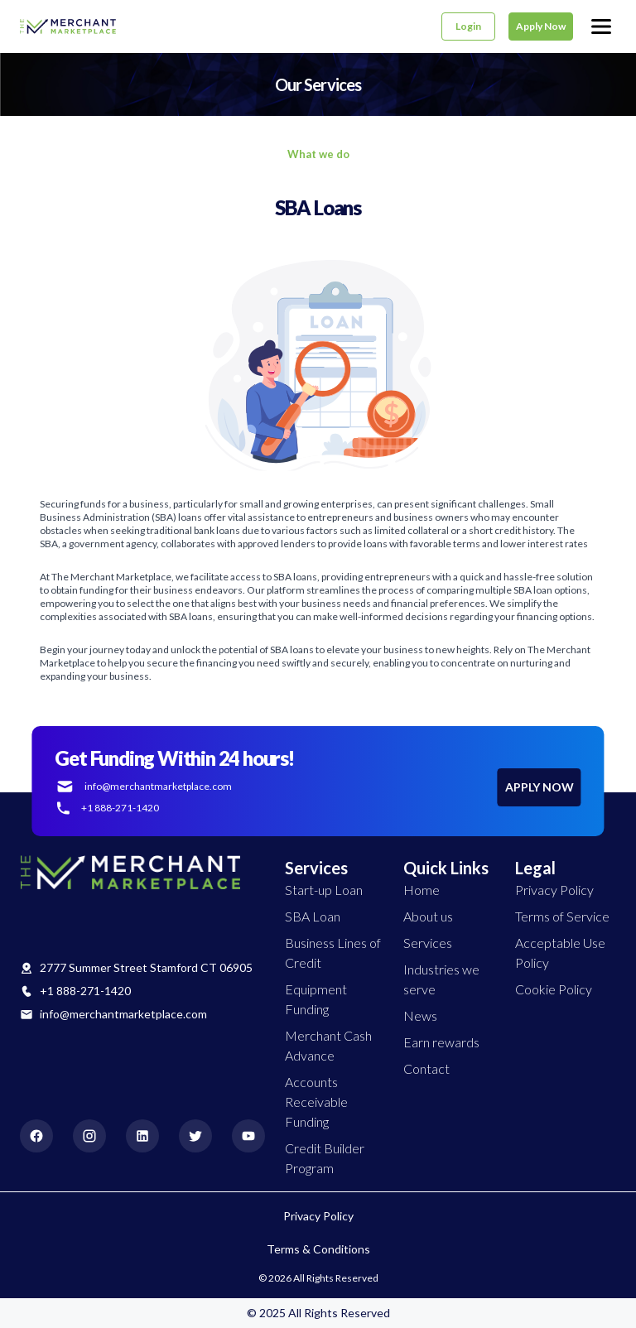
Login (468, 26)
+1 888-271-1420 (85, 991)
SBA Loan (312, 916)
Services (427, 942)
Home (421, 889)
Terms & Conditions (318, 1249)
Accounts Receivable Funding (316, 1101)
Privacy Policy (554, 889)
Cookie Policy (553, 989)
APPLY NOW (539, 787)
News (420, 1015)
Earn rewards (441, 1042)
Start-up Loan (324, 889)
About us (428, 916)
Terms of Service (562, 916)
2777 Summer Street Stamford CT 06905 (146, 967)
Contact (426, 1068)
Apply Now (541, 26)
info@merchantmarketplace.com (123, 1014)
